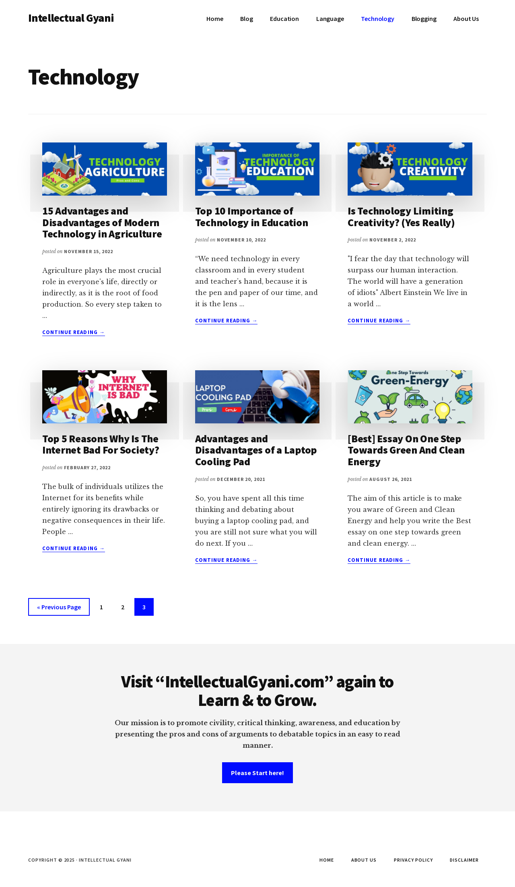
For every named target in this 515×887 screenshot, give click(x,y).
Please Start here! (257, 773)
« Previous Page (59, 608)
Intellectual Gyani (71, 17)
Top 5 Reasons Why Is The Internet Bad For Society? (100, 444)
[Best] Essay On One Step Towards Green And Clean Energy (406, 450)
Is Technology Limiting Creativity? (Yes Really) (401, 216)
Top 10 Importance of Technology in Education (251, 216)
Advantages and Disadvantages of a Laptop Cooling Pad (256, 450)
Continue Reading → (73, 332)
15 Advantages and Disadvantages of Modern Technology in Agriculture (102, 222)
